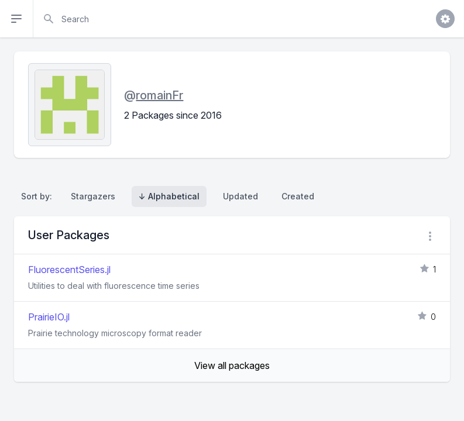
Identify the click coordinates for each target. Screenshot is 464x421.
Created (297, 196)
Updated (240, 196)
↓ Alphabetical (169, 196)
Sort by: (39, 196)
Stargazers (93, 196)
